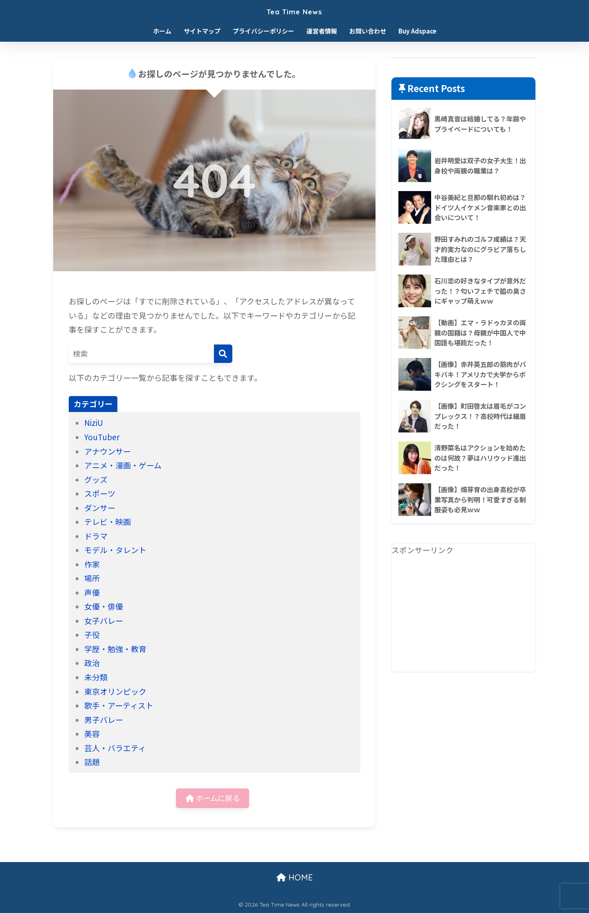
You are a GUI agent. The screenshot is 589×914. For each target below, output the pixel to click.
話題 (92, 761)
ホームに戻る (212, 798)
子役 (92, 634)
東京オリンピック (115, 691)
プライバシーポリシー (263, 31)
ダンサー (99, 507)
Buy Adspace (417, 31)
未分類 (96, 676)
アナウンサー (107, 451)
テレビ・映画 (107, 521)
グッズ (96, 479)
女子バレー (103, 620)
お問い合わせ (367, 31)
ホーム (162, 31)
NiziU (93, 422)
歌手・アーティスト (118, 705)
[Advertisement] (463, 614)
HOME (295, 878)
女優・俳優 (103, 606)
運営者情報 (321, 31)
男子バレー (103, 719)
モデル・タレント (115, 549)
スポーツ (99, 493)
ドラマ (96, 535)
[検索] (223, 353)
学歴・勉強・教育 (115, 648)
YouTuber (102, 436)
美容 (92, 733)
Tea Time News (294, 11)
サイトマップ (202, 31)
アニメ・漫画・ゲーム (123, 465)
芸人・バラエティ (115, 747)
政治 (92, 662)
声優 (92, 592)
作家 (92, 564)
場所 (92, 577)
